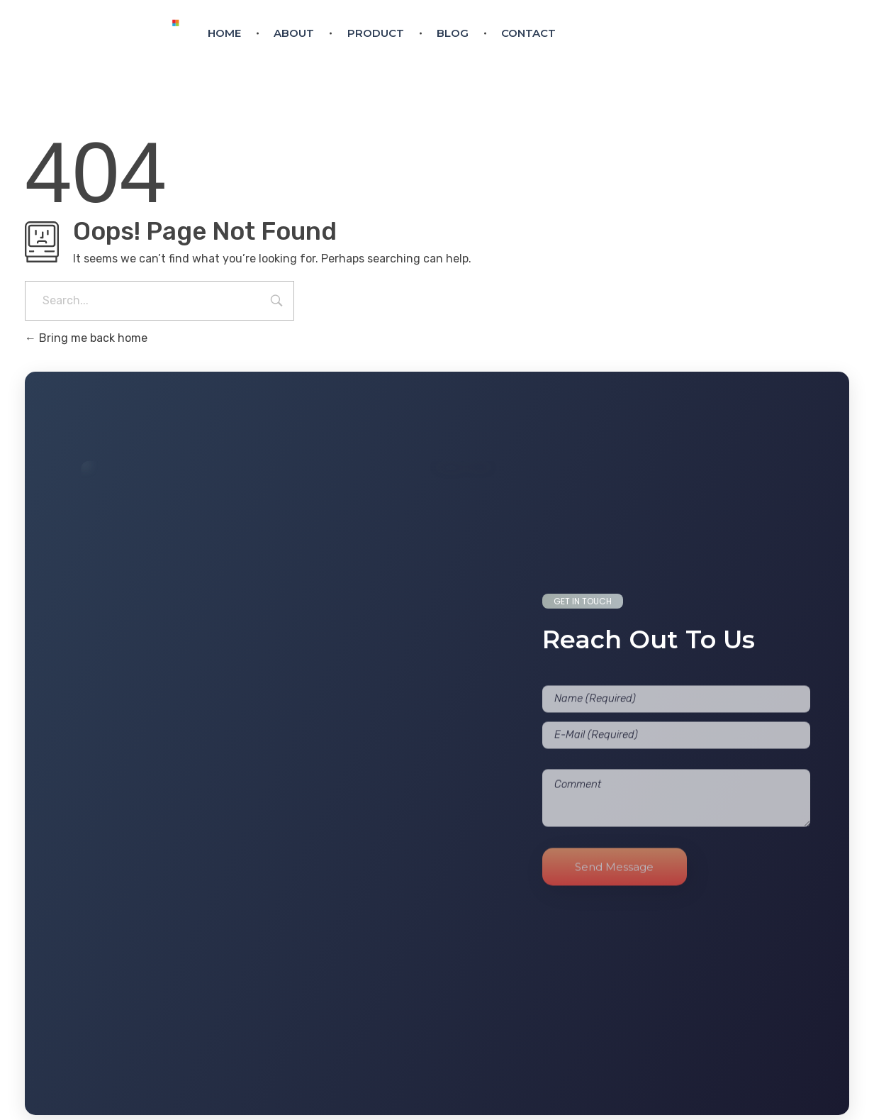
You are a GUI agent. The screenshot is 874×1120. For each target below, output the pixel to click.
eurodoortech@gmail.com (662, 45)
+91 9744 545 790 (786, 45)
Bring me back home (86, 338)
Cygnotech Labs (577, 1104)
